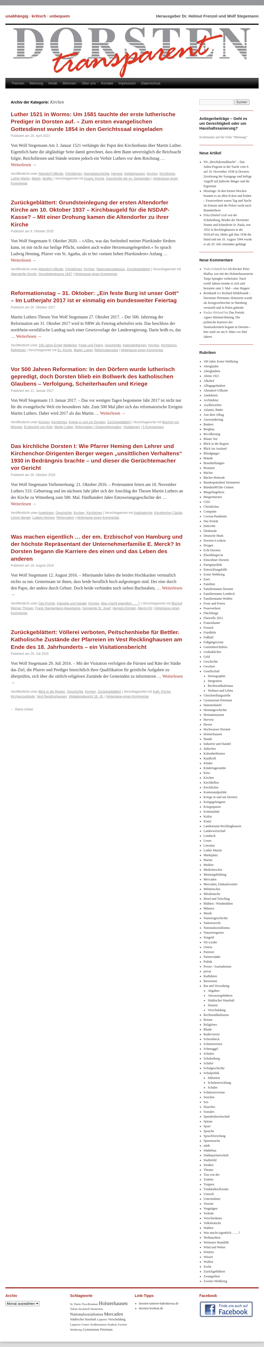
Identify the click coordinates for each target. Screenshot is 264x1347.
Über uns (89, 83)
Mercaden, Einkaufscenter (221, 884)
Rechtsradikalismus (220, 686)
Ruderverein (212, 1034)
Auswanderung (213, 419)
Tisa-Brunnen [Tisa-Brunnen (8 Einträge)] (90, 1304)
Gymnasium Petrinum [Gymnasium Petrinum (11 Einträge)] (98, 1329)
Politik (208, 962)
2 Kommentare (153, 427)
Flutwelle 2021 (213, 618)
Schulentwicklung (219, 1083)
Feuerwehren (212, 608)
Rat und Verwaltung (217, 986)
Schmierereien (213, 1044)
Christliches (73, 174)
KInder (208, 763)
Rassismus (210, 981)
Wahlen (208, 1228)
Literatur (209, 845)
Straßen (209, 1165)
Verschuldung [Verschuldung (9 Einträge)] (117, 1319)
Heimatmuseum (214, 715)
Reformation (65, 518)
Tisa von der (212, 1175)
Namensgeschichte (216, 918)
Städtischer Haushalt (221, 1000)
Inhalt (52, 83)
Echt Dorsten (212, 550)
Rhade (208, 1029)
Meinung (36, 83)
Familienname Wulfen (218, 598)
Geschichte (113, 345)
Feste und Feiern (91, 345)
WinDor (209, 1252)
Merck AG (145, 608)
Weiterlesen (23, 164)
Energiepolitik (213, 565)
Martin (36, 178)
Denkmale (210, 531)
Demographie (216, 676)
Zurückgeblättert (138, 269)
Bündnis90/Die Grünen (219, 487)
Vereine (209, 1204)
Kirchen (152, 174)
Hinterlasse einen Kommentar (96, 274)
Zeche (207, 1266)
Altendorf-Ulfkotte (51, 174)
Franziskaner (212, 623)
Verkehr (209, 1213)
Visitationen (131, 427)
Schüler (209, 1063)
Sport (207, 1126)
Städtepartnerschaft (216, 1155)
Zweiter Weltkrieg (215, 1281)
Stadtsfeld (210, 1160)
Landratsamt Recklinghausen (222, 826)
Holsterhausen (134, 174)
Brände (208, 458)
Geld (207, 657)
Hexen (208, 724)
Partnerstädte (212, 957)
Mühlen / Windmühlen (218, 903)
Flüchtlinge (211, 613)
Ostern (208, 947)
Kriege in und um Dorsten (87, 422)
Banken (209, 424)
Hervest (116, 174)
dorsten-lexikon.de (151, 1308)
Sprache (209, 1131)
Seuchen (209, 1097)
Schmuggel (211, 1049)
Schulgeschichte (214, 1068)
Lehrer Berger (20, 518)
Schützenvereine (214, 1092)
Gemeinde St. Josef (96, 608)
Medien (209, 865)
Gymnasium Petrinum (218, 700)
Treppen (209, 1184)
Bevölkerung (212, 434)
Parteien (209, 952)
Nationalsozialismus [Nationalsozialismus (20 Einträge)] (86, 1314)
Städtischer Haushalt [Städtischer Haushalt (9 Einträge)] (83, 1319)
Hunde (208, 739)
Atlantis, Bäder (213, 410)
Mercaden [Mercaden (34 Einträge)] (113, 1314)
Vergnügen (211, 1208)
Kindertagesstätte (215, 768)
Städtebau (210, 1150)
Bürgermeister (213, 497)
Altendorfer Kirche (24, 274)
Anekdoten (46, 513)
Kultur (208, 816)
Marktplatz (211, 855)
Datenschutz (151, 83)
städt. (207, 1145)
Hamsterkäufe (213, 705)
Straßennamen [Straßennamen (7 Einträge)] (98, 1324)
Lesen (207, 841)
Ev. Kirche (64, 350)
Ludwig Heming (43, 518)
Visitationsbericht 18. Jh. (86, 696)
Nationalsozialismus (110, 269)
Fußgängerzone (214, 642)
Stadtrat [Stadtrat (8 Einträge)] (112, 1324)
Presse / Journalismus (217, 966)
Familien (209, 584)
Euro (207, 579)
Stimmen (69, 83)
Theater (209, 1170)
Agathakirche (143, 513)
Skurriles (209, 1107)
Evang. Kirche (94, 178)
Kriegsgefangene (214, 802)
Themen (17, 83)
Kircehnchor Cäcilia (168, 513)
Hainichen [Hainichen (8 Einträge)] (97, 1308)
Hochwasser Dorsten (217, 729)
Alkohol (209, 381)
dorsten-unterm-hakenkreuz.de (159, 1303)
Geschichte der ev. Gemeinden (128, 178)
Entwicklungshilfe (215, 569)
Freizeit (209, 628)
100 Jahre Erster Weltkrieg (58, 345)
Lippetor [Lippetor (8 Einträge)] (102, 1319)
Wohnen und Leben (220, 690)
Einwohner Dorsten (216, 560)
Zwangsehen (212, 1276)
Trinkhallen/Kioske (216, 1189)
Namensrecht (212, 923)
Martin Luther (83, 350)
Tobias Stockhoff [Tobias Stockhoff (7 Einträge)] (80, 1308)
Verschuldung (216, 1010)
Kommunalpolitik (215, 792)
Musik (208, 913)
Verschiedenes (213, 1218)
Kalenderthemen (135, 345)
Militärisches (212, 889)
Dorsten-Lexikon (215, 540)
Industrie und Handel (72, 603)
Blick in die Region (52, 692)
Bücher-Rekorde (214, 477)
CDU (207, 502)
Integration (215, 681)
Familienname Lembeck (219, 594)
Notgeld (209, 937)
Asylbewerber (213, 405)
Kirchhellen (211, 782)
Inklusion (214, 1078)
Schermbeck (212, 1039)
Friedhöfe (210, 632)
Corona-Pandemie (215, 516)
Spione (208, 1121)
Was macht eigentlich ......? (120, 603)
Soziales (209, 1112)
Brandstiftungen (214, 463)
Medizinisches (213, 870)
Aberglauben (212, 371)
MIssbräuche (212, 894)
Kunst (207, 821)
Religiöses (18, 350)
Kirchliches (167, 174)
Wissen (208, 1257)
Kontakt (107, 83)
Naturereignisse (214, 932)
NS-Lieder (210, 942)
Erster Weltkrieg (214, 574)
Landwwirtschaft (214, 831)
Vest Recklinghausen (52, 696)
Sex (206, 1102)
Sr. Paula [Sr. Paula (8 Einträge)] (75, 1304)
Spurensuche (212, 1141)
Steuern (213, 1005)
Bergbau (209, 429)
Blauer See (211, 439)
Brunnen (209, 468)
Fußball (209, 637)
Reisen (208, 1020)
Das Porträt (47, 603)
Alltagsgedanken (214, 386)
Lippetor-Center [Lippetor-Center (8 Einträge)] (79, 1324)
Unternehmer (212, 1199)
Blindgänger (212, 453)
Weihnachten (212, 1237)
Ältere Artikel (22, 709)
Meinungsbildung (215, 874)
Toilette (208, 1179)
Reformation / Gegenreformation (98, 427)
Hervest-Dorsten (124, 608)
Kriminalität (212, 811)
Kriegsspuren (212, 807)
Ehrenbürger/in (213, 555)
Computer (210, 511)
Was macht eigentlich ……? (222, 1233)
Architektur (211, 400)
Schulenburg (212, 1058)
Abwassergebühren (220, 995)
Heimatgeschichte (96, 174)
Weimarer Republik (216, 1242)
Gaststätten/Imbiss (216, 647)
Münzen (209, 908)
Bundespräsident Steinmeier (222, 482)
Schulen (209, 1053)
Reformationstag (106, 350)
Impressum (127, 83)
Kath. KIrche (162, 692)
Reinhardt (210, 293)
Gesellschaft (212, 671)
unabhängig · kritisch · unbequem (37, 16)
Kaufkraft (210, 758)
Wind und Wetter (215, 1247)
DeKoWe (210, 526)
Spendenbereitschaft (217, 1116)
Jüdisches (210, 749)
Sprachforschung (214, 1136)
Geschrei (209, 666)
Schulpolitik (212, 1073)
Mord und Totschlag (217, 899)
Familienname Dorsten (218, 589)
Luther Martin (20, 178)
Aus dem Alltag (214, 415)
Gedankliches (212, 652)
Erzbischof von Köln (38, 427)
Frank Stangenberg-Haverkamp (58, 608)
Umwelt (209, 1194)
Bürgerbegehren (214, 492)
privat (207, 971)
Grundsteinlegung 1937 (55, 274)
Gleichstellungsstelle (217, 695)
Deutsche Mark (214, 536)
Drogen (208, 545)
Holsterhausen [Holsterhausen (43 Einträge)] (113, 1303)
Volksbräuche (212, 1223)
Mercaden (210, 879)
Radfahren (210, 976)
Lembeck (210, 836)
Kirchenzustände (23, 696)
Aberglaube (211, 366)
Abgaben (213, 991)
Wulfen (47, 178)
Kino (207, 773)
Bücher (208, 473)
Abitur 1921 (211, 376)
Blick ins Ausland (215, 448)
